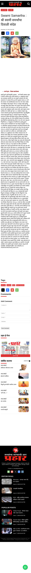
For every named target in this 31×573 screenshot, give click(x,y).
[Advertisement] (15, 15)
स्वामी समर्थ (3, 316)
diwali (13, 316)
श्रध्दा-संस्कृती (4, 41)
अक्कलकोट (9, 316)
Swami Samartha (20, 316)
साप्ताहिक (11, 41)
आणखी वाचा (27, 392)
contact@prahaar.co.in (18, 499)
